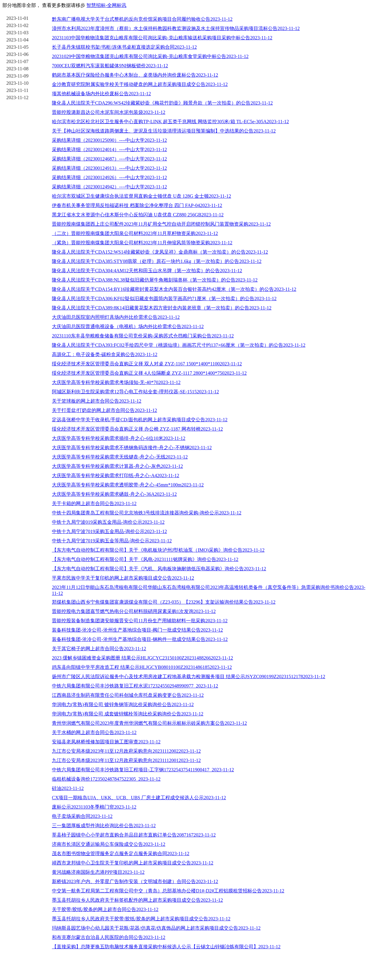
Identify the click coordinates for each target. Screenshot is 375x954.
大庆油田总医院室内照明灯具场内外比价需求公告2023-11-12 (116, 317)
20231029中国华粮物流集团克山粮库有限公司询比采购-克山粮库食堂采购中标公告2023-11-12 (150, 56)
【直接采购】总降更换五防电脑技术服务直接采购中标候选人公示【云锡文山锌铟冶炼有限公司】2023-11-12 (166, 946)
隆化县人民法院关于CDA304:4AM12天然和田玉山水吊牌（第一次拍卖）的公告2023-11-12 (147, 270)
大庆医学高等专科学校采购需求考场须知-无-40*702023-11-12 (116, 382)
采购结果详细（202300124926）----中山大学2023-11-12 (109, 177)
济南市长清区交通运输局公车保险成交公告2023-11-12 (108, 844)
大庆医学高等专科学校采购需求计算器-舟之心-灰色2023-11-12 (117, 466)
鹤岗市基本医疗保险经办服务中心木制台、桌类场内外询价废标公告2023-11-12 (135, 75)
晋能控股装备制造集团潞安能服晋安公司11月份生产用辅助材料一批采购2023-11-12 (139, 620)
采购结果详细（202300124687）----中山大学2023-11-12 (109, 158)
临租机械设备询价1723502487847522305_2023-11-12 (106, 779)
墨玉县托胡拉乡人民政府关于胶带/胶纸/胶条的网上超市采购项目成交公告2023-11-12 (141, 918)
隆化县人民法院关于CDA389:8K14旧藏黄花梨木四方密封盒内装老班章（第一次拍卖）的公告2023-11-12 (162, 307)
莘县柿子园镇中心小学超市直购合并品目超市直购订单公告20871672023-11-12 (134, 834)
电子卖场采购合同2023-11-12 (82, 816)
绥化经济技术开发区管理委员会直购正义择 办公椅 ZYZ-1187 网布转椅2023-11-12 (137, 428)
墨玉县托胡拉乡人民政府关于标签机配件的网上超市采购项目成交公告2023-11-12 (137, 900)
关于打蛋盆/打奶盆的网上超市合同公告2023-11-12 (104, 410)
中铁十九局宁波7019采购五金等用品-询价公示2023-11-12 (112, 540)
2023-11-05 (17, 47)
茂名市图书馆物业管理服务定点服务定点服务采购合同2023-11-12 (120, 853)
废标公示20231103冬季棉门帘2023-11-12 (94, 806)
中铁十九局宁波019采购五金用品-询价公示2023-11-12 (108, 522)
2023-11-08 (17, 68)
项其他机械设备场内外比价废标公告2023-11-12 (101, 93)
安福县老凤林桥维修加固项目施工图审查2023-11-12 (106, 741)
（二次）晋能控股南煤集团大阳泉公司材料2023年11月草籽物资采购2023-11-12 (135, 233)
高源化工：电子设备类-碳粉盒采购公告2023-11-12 (104, 354)
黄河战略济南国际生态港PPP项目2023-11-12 (98, 872)
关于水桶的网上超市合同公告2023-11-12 (94, 732)
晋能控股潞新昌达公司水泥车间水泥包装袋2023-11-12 (108, 112)
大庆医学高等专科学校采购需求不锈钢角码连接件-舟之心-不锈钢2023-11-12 (132, 447)
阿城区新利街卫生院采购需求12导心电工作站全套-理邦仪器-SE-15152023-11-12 (135, 391)
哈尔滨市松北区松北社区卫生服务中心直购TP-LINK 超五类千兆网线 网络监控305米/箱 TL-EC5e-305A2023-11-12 (170, 121)
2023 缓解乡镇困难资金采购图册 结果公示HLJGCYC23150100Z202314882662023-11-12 (142, 657)
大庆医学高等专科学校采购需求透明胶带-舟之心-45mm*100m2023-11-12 (128, 484)
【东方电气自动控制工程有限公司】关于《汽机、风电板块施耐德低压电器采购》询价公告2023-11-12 (159, 568)
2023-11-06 (17, 54)
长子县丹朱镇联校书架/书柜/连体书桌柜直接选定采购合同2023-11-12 (124, 47)
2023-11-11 (17, 90)
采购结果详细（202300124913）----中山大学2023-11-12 (109, 168)
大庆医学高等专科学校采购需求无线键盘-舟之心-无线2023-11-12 (120, 456)
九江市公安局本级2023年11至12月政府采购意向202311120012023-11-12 (126, 760)
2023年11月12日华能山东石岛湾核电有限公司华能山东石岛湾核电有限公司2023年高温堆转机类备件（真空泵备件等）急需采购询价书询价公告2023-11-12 (208, 590)
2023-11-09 (17, 75)
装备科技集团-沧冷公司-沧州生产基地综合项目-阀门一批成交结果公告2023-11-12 (137, 629)
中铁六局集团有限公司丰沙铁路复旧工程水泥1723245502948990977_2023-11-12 (135, 685)
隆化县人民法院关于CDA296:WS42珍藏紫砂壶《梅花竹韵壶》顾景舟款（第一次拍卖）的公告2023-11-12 (162, 102)
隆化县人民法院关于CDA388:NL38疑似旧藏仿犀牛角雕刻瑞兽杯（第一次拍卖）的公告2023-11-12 (155, 279)
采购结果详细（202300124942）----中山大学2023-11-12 (109, 186)
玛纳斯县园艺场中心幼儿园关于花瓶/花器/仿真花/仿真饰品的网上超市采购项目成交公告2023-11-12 (156, 928)
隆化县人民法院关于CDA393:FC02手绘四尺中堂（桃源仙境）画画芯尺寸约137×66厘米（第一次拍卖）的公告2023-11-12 (178, 345)
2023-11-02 (17, 25)
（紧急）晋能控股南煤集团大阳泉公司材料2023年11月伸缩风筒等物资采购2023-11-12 (142, 242)
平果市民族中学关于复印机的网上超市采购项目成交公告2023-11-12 (123, 578)
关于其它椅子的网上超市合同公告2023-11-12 (99, 648)
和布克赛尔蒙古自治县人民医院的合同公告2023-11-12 (108, 937)
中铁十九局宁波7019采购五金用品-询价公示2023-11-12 (109, 531)
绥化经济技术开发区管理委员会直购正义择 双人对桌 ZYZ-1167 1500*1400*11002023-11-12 (147, 363)
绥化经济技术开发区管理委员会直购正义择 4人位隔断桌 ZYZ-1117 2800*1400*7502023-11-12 (149, 373)
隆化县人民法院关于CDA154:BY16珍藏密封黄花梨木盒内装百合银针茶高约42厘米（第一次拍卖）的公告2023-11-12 (174, 289)
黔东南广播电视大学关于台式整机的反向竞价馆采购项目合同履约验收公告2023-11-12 (142, 19)
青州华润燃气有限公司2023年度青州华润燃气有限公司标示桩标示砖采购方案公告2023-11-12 (149, 723)
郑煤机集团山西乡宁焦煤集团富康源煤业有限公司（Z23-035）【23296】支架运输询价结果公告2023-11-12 (163, 602)
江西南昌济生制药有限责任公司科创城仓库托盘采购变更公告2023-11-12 (128, 695)
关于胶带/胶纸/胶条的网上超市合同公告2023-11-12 (105, 909)
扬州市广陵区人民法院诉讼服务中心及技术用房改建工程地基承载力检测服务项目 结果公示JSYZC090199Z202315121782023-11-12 (188, 676)
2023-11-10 (17, 83)
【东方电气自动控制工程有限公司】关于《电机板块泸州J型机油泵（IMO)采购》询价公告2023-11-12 (158, 550)
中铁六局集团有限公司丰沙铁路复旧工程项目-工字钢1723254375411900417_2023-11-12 (143, 769)
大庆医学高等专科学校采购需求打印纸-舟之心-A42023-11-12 (115, 475)
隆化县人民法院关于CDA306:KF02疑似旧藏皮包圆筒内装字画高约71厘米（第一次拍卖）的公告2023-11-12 (164, 298)
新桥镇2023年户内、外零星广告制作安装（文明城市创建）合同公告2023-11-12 (135, 881)
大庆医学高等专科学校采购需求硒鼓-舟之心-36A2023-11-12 (114, 494)
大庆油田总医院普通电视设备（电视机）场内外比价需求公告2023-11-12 (128, 326)
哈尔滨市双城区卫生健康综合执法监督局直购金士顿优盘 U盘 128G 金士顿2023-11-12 (141, 196)
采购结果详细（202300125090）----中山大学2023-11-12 (109, 140)
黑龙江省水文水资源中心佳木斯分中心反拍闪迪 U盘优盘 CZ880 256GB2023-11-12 (138, 214)
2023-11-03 (17, 32)
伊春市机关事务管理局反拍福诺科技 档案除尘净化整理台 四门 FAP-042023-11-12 (137, 205)
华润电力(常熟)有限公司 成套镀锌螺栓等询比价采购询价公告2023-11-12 (127, 713)
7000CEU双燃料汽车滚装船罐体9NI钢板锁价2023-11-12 (110, 65)
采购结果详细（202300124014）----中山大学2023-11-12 (109, 149)
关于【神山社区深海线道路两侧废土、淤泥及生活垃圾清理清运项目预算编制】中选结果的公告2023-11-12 (164, 130)
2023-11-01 (17, 18)
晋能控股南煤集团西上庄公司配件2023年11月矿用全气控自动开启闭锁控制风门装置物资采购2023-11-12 (161, 224)
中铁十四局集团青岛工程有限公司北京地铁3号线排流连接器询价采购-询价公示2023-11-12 (146, 512)
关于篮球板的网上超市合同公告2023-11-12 (96, 401)
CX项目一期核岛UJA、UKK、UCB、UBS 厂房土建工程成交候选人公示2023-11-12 (139, 797)
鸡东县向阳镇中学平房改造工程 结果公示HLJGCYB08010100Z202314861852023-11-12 (142, 667)
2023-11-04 (17, 39)
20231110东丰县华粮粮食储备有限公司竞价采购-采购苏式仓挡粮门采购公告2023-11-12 (143, 335)
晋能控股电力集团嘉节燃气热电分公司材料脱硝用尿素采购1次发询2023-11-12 (134, 611)
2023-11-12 (17, 97)
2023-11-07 (17, 61)
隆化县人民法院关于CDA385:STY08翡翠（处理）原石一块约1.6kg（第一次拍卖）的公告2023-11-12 (157, 261)
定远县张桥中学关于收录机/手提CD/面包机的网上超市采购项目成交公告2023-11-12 (139, 419)
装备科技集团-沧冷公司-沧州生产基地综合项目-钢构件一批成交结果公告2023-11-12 (140, 639)
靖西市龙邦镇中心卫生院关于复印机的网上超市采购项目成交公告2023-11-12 (132, 862)
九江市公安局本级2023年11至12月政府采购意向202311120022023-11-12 (126, 751)
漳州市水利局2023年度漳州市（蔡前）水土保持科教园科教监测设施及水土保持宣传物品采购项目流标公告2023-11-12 (176, 28)
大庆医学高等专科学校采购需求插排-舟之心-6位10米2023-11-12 (118, 438)
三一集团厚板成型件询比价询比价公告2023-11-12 (104, 825)
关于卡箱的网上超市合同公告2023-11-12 (94, 503)
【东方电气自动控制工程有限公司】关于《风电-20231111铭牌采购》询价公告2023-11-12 (145, 559)
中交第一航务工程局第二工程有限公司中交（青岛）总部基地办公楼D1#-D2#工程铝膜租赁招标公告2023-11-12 (168, 890)
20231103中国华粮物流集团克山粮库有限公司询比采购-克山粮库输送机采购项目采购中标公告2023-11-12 (162, 37)
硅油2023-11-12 (68, 788)
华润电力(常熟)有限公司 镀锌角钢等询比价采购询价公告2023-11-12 (123, 704)
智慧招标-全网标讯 (106, 5)
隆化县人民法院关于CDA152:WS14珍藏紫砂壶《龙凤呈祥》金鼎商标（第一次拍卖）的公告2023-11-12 (160, 252)
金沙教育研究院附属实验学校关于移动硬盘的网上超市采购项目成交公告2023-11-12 (140, 84)
